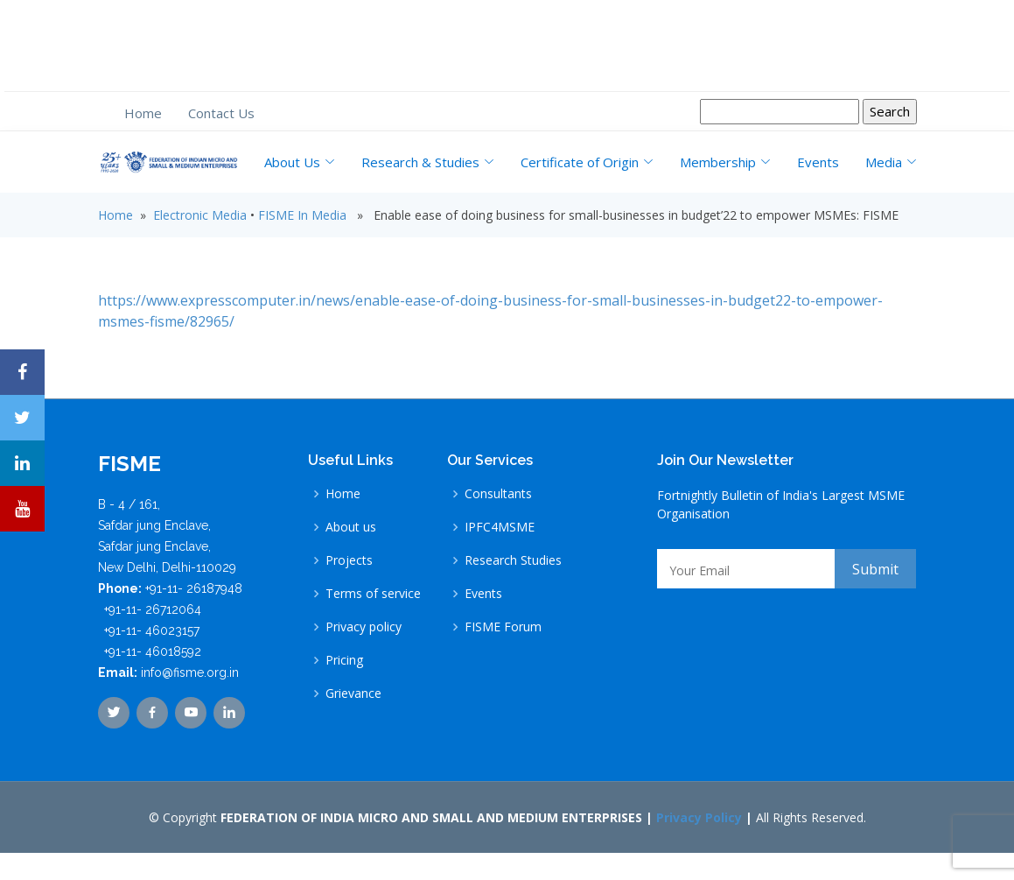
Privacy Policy (699, 817)
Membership (725, 162)
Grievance (353, 693)
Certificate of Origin (587, 162)
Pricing (344, 660)
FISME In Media (302, 215)
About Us (299, 162)
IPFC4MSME (500, 527)
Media (891, 162)
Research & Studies (427, 162)
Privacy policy (363, 627)
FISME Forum (503, 627)
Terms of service (373, 594)
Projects (349, 560)
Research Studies (513, 560)
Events (818, 162)
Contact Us (221, 113)
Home (143, 113)
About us (350, 527)
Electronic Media (200, 215)
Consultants (498, 494)
